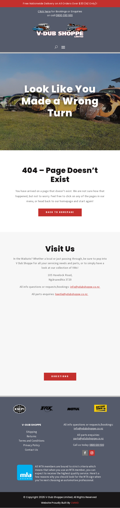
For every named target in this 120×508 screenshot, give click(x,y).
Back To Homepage (60, 212)
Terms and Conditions (31, 441)
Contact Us (31, 450)
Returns (31, 436)
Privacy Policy (31, 445)
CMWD (75, 503)
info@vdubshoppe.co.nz (85, 287)
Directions (60, 376)
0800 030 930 (64, 15)
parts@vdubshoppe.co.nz (88, 438)
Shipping (31, 432)
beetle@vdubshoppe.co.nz (71, 294)
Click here (44, 11)
